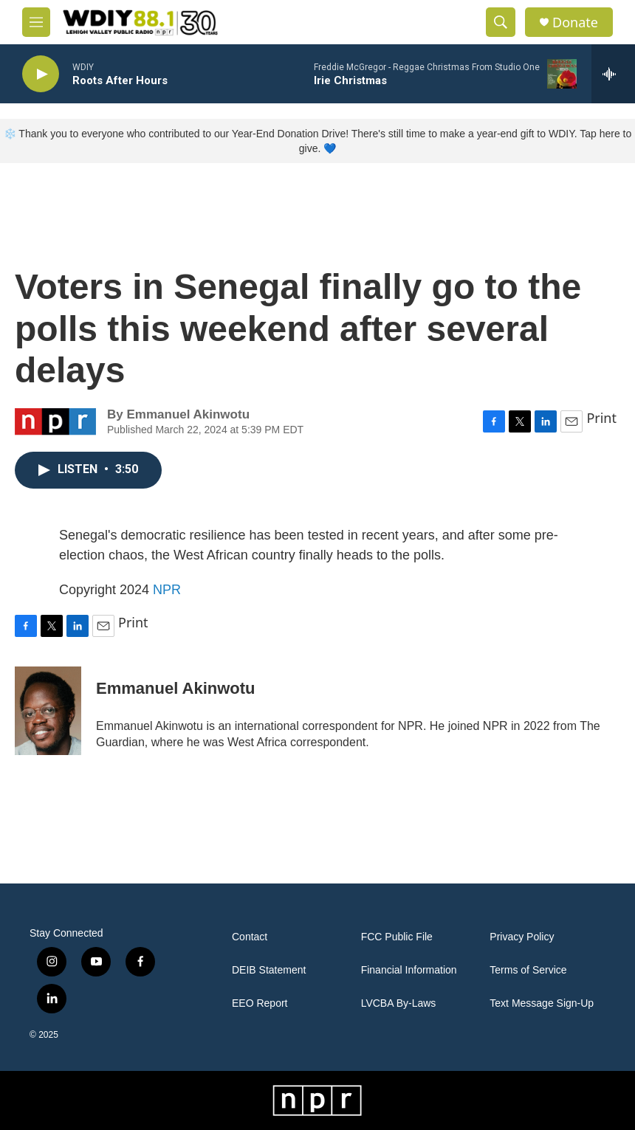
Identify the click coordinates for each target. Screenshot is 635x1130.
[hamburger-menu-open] (36, 22)
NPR (167, 589)
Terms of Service (528, 970)
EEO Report (259, 1003)
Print (601, 418)
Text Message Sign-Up (542, 1003)
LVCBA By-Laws (398, 1003)
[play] (40, 74)
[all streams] (613, 73)
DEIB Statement (269, 970)
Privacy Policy (522, 937)
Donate (575, 22)
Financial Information (409, 970)
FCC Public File (397, 937)
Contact (249, 937)
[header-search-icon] (500, 22)
